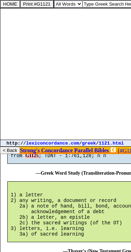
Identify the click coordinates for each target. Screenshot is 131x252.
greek (89, 143)
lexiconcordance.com (52, 143)
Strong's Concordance (46, 150)
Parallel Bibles (91, 150)
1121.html (111, 143)
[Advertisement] (65, 74)
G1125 (31, 158)
